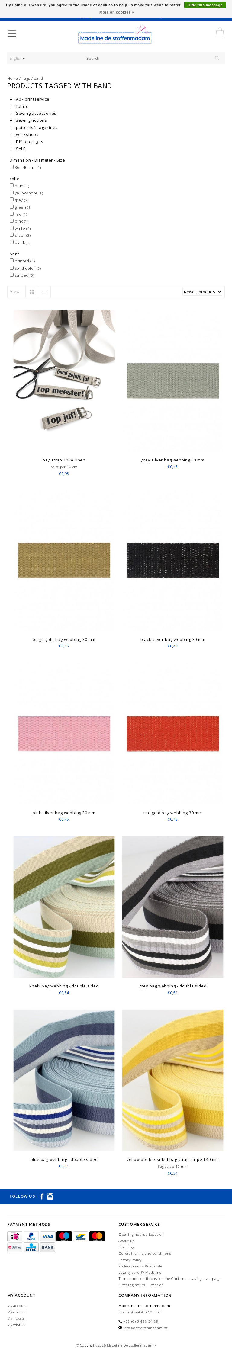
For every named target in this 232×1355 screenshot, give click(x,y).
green (21, 207)
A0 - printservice (29, 99)
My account (17, 1305)
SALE (18, 148)
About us (126, 1240)
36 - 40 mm (25, 167)
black (20, 242)
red (18, 214)
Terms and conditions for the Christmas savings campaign (170, 1278)
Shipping (126, 1247)
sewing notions (28, 120)
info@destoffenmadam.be (145, 1327)
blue (19, 185)
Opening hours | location (141, 1285)
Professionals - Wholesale (140, 1266)
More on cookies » (116, 12)
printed (22, 261)
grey (19, 200)
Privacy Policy (130, 1259)
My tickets (16, 1318)
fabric (19, 106)
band (38, 78)
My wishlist (17, 1324)
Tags (26, 78)
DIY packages (26, 141)
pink (19, 221)
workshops (24, 134)
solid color (25, 268)
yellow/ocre (26, 193)
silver (20, 235)
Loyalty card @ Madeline (139, 1272)
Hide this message (205, 5)
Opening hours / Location (141, 1234)
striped (22, 275)
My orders (16, 1312)
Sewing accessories (33, 113)
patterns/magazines (34, 127)
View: (15, 291)
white (20, 228)
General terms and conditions (144, 1253)
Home (12, 78)
